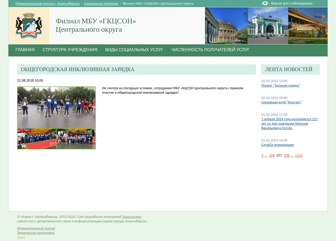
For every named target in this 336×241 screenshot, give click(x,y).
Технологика (131, 216)
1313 (298, 155)
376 (272, 155)
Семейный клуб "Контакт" (281, 102)
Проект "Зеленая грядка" (280, 85)
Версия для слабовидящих (291, 3)
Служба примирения (277, 145)
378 (286, 155)
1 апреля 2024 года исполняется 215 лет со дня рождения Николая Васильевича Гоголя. (289, 123)
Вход (21, 237)
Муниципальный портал (36, 228)
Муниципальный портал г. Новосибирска (47, 3)
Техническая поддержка (36, 232)
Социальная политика (101, 3)
